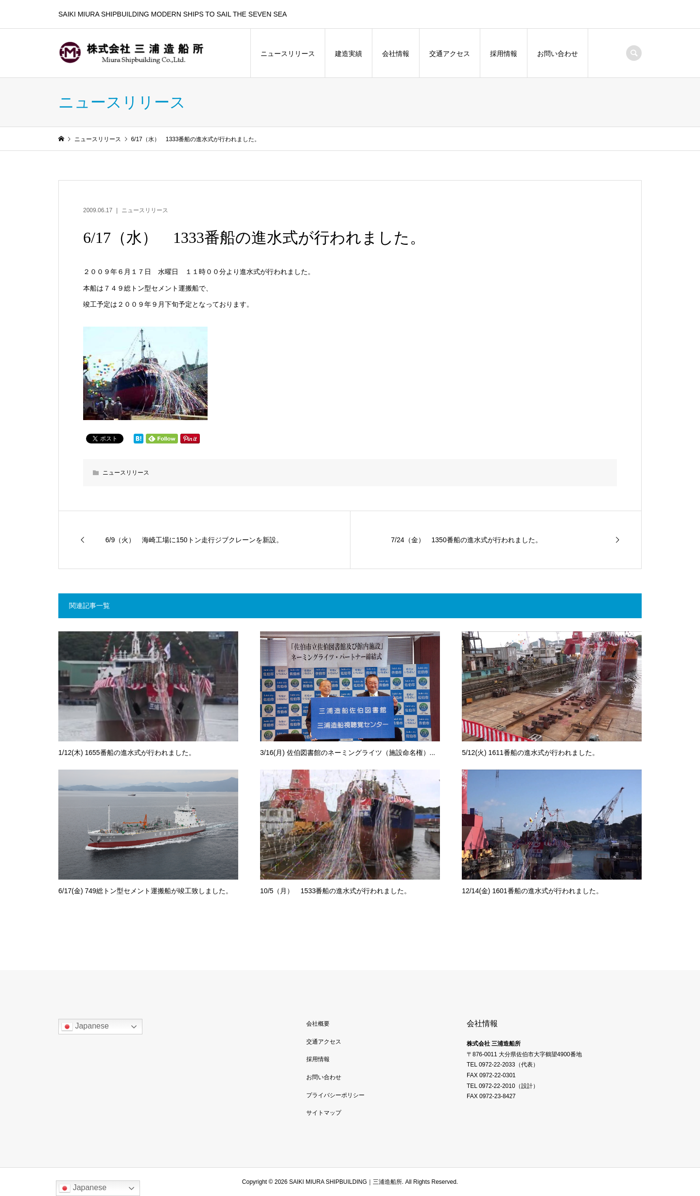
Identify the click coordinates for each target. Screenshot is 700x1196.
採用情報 (503, 53)
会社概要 (318, 1023)
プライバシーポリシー (335, 1095)
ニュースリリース (288, 53)
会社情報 (395, 53)
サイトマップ (323, 1112)
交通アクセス (449, 53)
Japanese (85, 1026)
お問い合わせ (557, 53)
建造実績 (348, 53)
